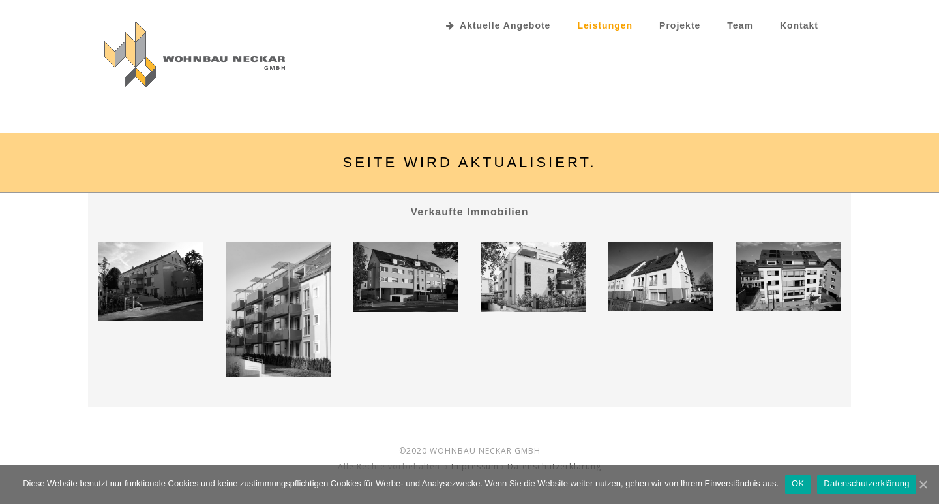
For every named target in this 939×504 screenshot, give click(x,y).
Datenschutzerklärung (866, 483)
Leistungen (605, 25)
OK (798, 483)
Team (740, 25)
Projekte (679, 25)
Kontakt (799, 25)
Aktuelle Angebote (498, 25)
